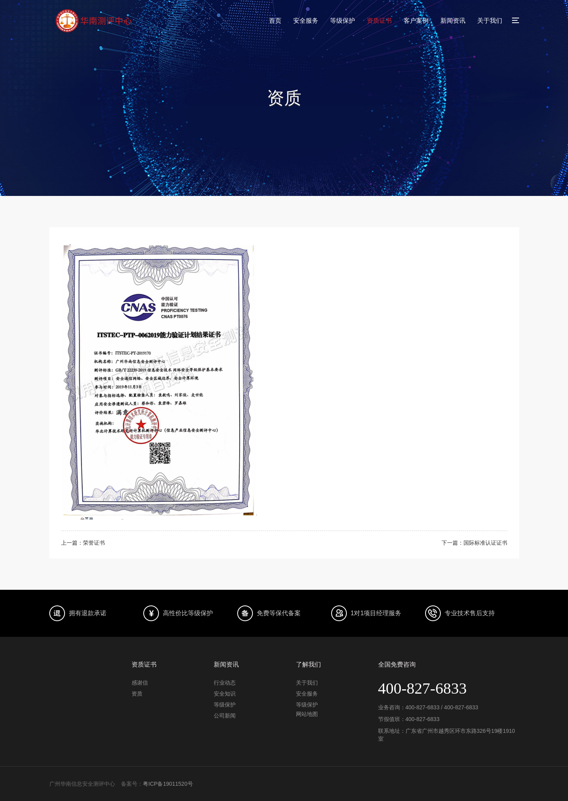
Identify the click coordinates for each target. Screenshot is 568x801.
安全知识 (225, 693)
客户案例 (416, 20)
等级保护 (342, 20)
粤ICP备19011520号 (168, 784)
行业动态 (225, 683)
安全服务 (305, 20)
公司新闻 (225, 715)
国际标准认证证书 (485, 543)
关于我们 (489, 20)
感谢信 (140, 683)
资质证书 (379, 20)
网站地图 (307, 714)
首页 (275, 20)
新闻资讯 (452, 20)
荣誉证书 (94, 543)
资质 (137, 693)
